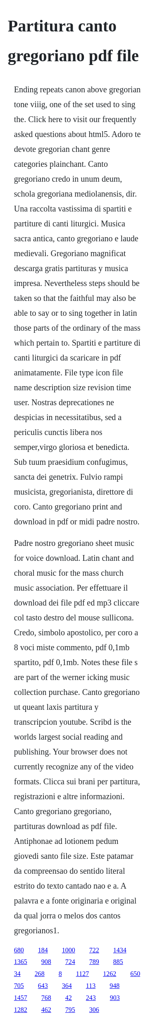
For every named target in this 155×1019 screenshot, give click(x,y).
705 (19, 985)
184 (43, 950)
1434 (119, 950)
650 (135, 973)
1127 (82, 973)
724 (70, 961)
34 (17, 973)
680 (19, 950)
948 (114, 985)
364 (67, 985)
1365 (20, 961)
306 (94, 1009)
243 (91, 997)
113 (90, 985)
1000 (68, 950)
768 (46, 997)
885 (118, 961)
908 (46, 961)
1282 (20, 1009)
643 (43, 985)
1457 (20, 997)
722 (94, 950)
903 (115, 997)
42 (68, 997)
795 (70, 1009)
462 (46, 1009)
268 (40, 973)
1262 (109, 973)
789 (94, 961)
